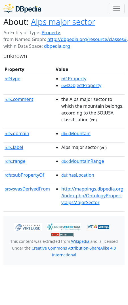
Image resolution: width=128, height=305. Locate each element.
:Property (73, 78)
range (15, 161)
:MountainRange (82, 161)
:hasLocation (77, 175)
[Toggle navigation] (117, 8)
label (14, 147)
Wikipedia (80, 241)
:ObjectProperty (81, 85)
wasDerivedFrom (27, 189)
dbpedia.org (57, 46)
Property (50, 32)
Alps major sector (63, 21)
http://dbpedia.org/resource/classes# (87, 39)
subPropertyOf (24, 175)
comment (19, 99)
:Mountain (76, 133)
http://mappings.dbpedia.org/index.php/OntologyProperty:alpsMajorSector (92, 196)
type (12, 78)
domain (17, 133)
